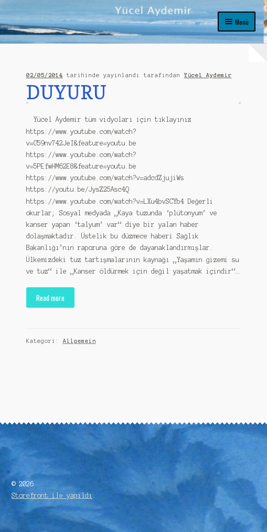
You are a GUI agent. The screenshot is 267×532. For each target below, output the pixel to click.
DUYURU (66, 92)
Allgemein (79, 341)
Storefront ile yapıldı (52, 495)
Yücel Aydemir (208, 75)
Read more (50, 298)
